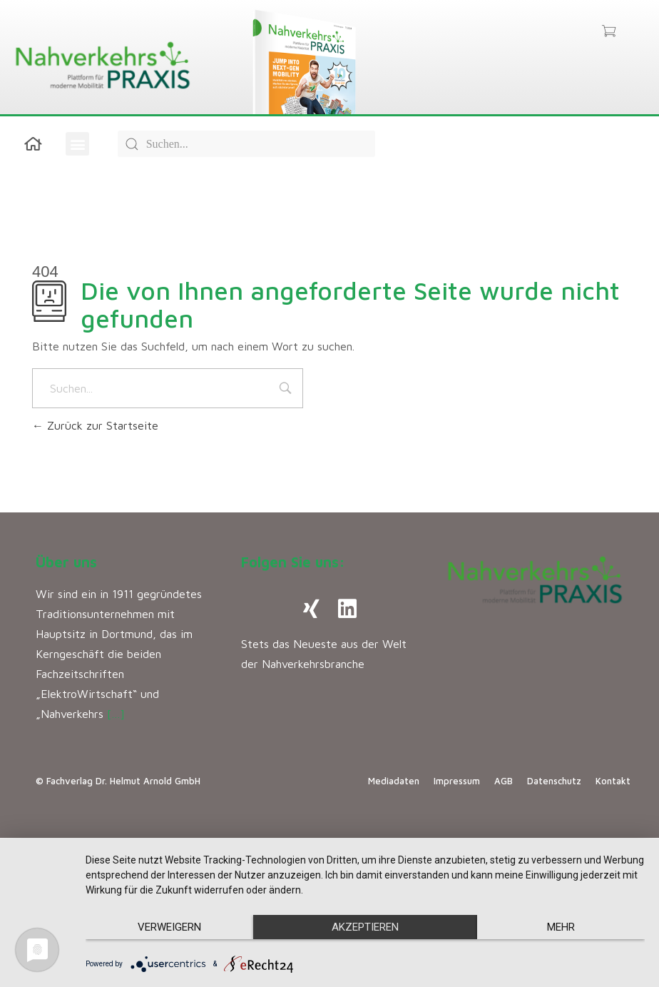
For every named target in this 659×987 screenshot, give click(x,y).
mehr (561, 927)
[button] (77, 144)
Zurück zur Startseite (95, 425)
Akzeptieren (365, 927)
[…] (116, 713)
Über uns (66, 562)
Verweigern (169, 927)
